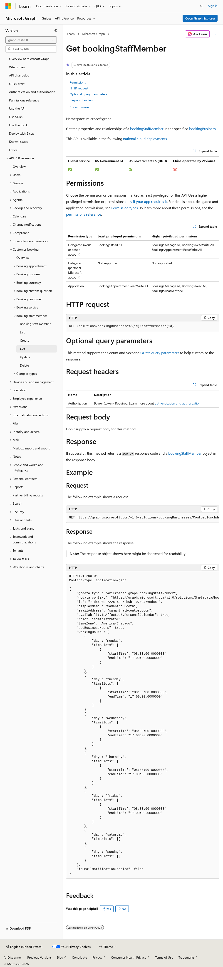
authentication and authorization (178, 403)
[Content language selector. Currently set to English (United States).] (24, 946)
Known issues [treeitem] (18, 141)
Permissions (78, 82)
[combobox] (31, 40)
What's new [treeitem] (17, 67)
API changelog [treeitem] (19, 75)
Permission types (124, 207)
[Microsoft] (8, 6)
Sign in (213, 6)
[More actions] (215, 34)
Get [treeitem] (22, 349)
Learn (71, 34)
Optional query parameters (88, 94)
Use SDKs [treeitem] (15, 117)
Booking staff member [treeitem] (35, 324)
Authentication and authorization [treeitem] (32, 92)
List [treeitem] (22, 332)
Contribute (79, 957)
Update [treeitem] (25, 357)
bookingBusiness (202, 128)
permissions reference (83, 214)
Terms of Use (164, 957)
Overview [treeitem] (19, 166)
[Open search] (201, 6)
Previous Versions (39, 957)
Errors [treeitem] (13, 150)
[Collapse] (55, 30)
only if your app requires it (146, 201)
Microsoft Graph (93, 34)
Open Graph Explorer (200, 18)
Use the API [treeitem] (17, 108)
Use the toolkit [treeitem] (19, 125)
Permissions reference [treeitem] (24, 100)
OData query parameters (159, 352)
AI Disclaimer (13, 957)
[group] (142, 518)
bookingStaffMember (147, 128)
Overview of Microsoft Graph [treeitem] (29, 59)
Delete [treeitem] (24, 365)
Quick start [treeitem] (17, 83)
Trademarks (186, 957)
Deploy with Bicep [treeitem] (21, 133)
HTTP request (79, 88)
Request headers (81, 100)
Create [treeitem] (24, 340)
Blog (60, 957)
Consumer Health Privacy (128, 957)
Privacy (97, 957)
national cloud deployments (145, 138)
